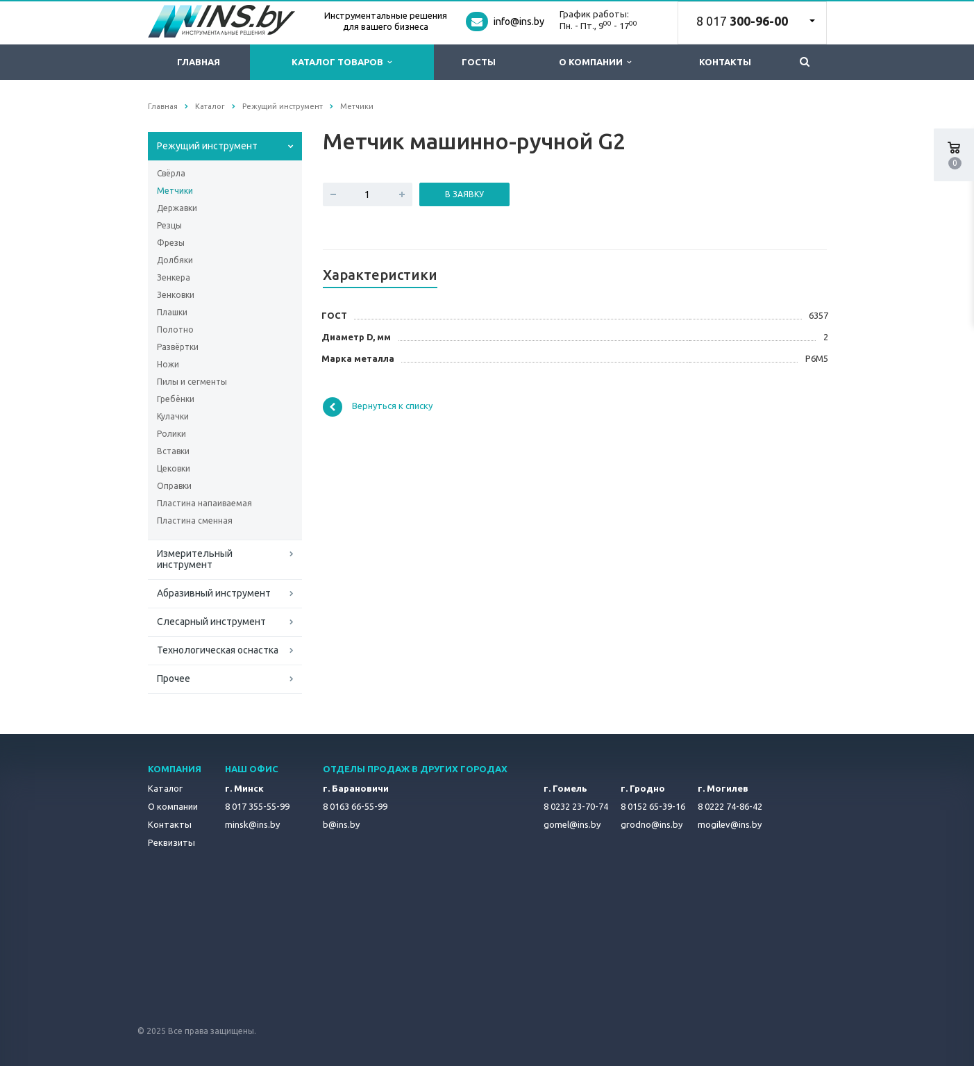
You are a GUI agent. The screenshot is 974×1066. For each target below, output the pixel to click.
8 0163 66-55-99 (355, 806)
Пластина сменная (195, 520)
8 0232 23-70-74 (576, 806)
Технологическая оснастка (217, 650)
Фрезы (171, 242)
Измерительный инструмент (195, 559)
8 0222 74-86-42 (730, 806)
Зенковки (175, 294)
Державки (177, 208)
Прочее (173, 678)
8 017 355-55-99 (257, 806)
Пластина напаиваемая (204, 503)
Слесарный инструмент (211, 621)
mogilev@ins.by (730, 824)
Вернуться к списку (378, 407)
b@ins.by (341, 824)
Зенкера (173, 277)
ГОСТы (479, 62)
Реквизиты (171, 842)
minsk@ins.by (252, 824)
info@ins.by (519, 21)
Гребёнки (175, 398)
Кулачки (173, 416)
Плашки (172, 312)
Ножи (168, 364)
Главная (198, 62)
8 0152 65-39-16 (653, 806)
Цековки (173, 468)
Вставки (173, 451)
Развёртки (178, 346)
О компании (595, 62)
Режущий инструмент (207, 145)
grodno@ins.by (651, 824)
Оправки (174, 485)
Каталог (165, 788)
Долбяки (175, 260)
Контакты (725, 62)
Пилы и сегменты (192, 381)
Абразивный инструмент (214, 593)
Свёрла (171, 173)
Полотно (175, 329)
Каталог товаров (342, 62)
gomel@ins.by (572, 824)
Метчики (175, 190)
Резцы (169, 225)
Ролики (171, 433)
